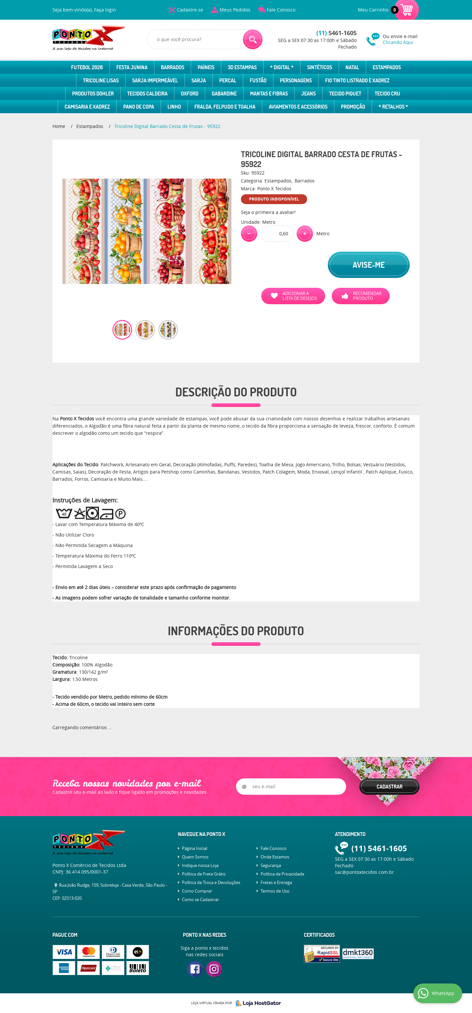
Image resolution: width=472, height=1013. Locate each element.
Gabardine (224, 93)
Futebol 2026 (87, 67)
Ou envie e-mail (401, 39)
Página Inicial (194, 848)
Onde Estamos (275, 857)
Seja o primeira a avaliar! (268, 212)
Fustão (258, 80)
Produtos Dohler (93, 93)
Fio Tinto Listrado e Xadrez (357, 80)
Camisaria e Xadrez (87, 106)
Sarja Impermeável (155, 80)
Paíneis (206, 67)
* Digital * (282, 67)
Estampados (387, 67)
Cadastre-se (190, 10)
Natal (352, 67)
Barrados (172, 67)
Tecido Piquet (345, 93)
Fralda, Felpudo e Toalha (224, 106)
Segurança (271, 865)
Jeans (308, 93)
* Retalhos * (393, 106)
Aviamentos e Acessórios (298, 106)
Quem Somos (195, 857)
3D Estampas (242, 67)
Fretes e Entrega (276, 882)
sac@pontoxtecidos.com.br (364, 872)
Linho (174, 106)
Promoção (353, 106)
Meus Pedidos (235, 10)
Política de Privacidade (282, 874)
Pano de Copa (138, 106)
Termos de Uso (275, 891)
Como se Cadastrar (200, 899)
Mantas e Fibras (269, 93)
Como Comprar (197, 891)
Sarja (198, 80)
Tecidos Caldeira (147, 93)
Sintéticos (319, 67)
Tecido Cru (387, 93)
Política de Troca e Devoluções (211, 882)
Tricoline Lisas (101, 80)
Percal (227, 80)
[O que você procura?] (253, 39)
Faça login (105, 10)
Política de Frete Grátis (204, 874)
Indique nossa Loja (200, 865)
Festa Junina (132, 67)
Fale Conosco (281, 10)
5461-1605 (336, 33)
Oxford (189, 93)
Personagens (296, 80)
